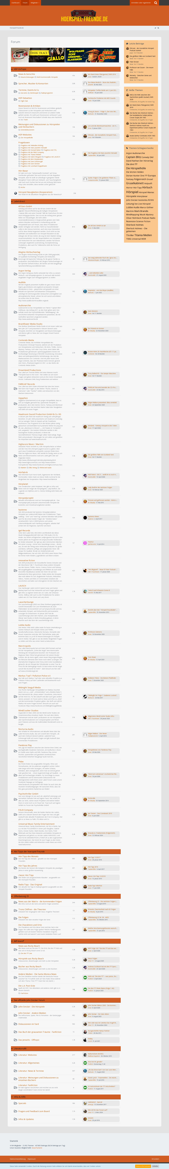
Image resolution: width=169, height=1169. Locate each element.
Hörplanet (23, 484)
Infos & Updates (26, 1119)
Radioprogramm (47, 93)
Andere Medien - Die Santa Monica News (37, 974)
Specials (22, 1103)
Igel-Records (24, 530)
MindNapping (132, 214)
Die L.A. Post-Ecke (26, 985)
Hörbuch (147, 187)
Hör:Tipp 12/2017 (94, 857)
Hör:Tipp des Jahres (27, 865)
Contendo (91, 354)
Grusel (150, 179)
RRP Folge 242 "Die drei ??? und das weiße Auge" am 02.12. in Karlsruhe (113, 948)
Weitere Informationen (143, 1166)
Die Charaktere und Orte (30, 925)
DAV (152, 157)
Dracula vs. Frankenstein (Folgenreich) (101, 833)
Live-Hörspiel (144, 203)
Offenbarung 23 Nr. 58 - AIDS (98, 917)
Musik (142, 214)
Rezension (131, 221)
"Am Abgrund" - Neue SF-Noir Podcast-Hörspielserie (106, 569)
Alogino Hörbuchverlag (29, 252)
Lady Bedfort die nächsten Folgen (100, 487)
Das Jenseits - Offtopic (28, 1040)
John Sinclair (132, 200)
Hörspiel (132, 192)
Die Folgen (23, 917)
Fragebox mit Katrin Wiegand (31, 157)
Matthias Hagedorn (94, 1056)
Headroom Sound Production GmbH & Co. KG (39, 414)
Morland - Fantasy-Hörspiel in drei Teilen (102, 426)
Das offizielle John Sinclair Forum (29, 1000)
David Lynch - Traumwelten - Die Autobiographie (105, 1078)
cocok (90, 1041)
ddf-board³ (19, 941)
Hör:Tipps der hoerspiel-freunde (29, 851)
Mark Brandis (141, 211)
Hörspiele (131, 196)
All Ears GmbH (25, 206)
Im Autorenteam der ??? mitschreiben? (101, 1086)
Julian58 (90, 85)
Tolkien (90, 1033)
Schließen (155, 1166)
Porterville (91, 798)
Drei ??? (143, 175)
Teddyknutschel (93, 736)
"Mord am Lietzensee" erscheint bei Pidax (103, 774)
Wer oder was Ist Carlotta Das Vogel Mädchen (104, 1023)
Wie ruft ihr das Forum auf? (97, 1110)
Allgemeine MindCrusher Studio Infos (101, 716)
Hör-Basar (23, 170)
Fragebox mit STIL (50, 150)
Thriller (130, 235)
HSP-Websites (25, 134)
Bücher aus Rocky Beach (29, 966)
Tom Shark (92, 657)
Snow (89, 101)
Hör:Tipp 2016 (93, 867)
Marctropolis (24, 646)
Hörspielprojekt (25, 498)
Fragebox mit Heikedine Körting (32, 145)
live (136, 203)
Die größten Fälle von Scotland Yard (101, 455)
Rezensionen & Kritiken (29, 106)
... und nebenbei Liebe (95, 273)
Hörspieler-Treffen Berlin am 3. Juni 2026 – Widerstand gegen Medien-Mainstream (117, 90)
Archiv (23, 187)
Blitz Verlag (33, 468)
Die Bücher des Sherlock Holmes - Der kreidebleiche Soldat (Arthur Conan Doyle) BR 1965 (142, 115)
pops (89, 77)
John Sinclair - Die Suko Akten (98, 1014)
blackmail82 (91, 275)
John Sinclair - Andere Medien (32, 1013)
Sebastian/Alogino (93, 260)
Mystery (149, 214)
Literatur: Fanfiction (27, 1085)
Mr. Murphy (91, 331)
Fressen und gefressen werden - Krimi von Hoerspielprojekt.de (110, 500)
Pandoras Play (25, 745)
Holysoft (148, 183)
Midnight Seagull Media (29, 687)
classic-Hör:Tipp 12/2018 (96, 876)
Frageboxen (24, 142)
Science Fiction (143, 221)
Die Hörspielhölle (27, 138)
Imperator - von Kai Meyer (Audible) (100, 290)
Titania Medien (143, 235)
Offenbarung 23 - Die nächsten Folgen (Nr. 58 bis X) (106, 901)
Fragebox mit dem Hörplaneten (32, 159)
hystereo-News (93, 516)
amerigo (90, 1104)
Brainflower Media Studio (30, 324)
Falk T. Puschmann (93, 572)
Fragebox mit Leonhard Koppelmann (34, 166)
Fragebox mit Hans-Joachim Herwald (34, 148)
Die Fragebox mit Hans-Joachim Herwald (102, 153)
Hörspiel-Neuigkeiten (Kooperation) (35, 192)
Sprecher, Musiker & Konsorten (33, 83)
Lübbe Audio (24, 625)
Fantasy (130, 179)
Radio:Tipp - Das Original (30, 884)
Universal (136, 239)
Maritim (23, 468)
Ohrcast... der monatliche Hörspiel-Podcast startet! (106, 135)
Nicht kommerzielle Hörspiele (47, 77)
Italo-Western (93, 311)
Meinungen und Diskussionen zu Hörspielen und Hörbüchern (39, 125)
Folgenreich (140, 179)
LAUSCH (22, 585)
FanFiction (24, 993)
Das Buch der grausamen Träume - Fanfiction (39, 1032)
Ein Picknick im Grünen (96, 328)
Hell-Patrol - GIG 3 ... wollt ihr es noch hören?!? (104, 474)
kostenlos (143, 200)
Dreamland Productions (29, 370)
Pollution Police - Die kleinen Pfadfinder (102, 678)
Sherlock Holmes (135, 224)
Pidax (20, 761)
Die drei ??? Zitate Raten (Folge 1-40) (101, 988)
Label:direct (19, 201)
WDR (143, 239)
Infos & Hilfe (19, 1097)
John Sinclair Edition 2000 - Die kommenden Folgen (106, 1005)
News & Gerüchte (26, 74)
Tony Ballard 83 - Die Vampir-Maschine (102, 373)
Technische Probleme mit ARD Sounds (101, 98)
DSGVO (90, 1118)
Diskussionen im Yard (28, 1024)
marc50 (90, 593)
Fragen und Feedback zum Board (34, 1111)
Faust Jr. (91, 542)
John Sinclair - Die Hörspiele (31, 1006)
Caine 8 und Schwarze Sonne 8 (99, 590)
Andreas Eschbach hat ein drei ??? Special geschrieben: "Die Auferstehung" (114, 966)
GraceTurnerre (37, 1148)
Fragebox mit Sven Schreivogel (32, 161)
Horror (129, 187)
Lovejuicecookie (93, 180)
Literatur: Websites (27, 1055)
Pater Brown (134, 62)
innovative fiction (26, 560)
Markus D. (91, 698)
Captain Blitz (92, 155)
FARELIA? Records (26, 384)
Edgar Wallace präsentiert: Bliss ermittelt (102, 402)
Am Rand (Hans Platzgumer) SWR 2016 (102, 74)
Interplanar (142, 196)
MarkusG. (91, 114)
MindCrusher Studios (28, 710)
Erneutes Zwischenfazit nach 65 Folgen (102, 909)
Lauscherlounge (25, 602)
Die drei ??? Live (26, 953)
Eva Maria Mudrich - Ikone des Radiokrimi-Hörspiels (106, 82)
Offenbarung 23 (21, 896)
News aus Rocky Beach (29, 946)
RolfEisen (91, 93)
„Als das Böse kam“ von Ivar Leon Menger (103, 1070)
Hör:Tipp (137, 187)
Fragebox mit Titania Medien (31, 154)
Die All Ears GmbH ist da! (97, 226)
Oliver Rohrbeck (133, 218)
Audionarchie (24, 305)
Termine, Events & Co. (28, 90)
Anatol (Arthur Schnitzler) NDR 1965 (142, 136)
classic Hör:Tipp (26, 875)
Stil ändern (155, 1159)
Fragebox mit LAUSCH (52, 157)
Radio (152, 218)
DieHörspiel (34, 93)
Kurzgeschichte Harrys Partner (99, 1031)
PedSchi (90, 979)
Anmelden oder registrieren (141, 3)
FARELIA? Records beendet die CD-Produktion (104, 387)
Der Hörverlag (146, 160)
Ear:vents (24, 93)
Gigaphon (23, 398)
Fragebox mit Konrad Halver (31, 150)
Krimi (151, 199)
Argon (129, 153)
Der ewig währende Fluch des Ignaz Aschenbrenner (106, 258)
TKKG (128, 239)
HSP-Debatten (25, 98)
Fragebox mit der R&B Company (32, 152)
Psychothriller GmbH (28, 793)
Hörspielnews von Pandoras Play (99, 750)
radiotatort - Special (95, 1102)
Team (26, 120)
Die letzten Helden (135, 172)
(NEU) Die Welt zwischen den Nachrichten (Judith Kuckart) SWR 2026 (141, 97)
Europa (152, 175)
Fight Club (24, 101)
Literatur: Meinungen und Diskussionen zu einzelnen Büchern (38, 1078)
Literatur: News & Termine (31, 1071)
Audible (22, 282)
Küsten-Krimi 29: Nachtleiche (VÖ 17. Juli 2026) (104, 352)
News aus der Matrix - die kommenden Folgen (40, 901)
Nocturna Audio (25, 729)
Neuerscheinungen (27, 77)
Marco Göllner (146, 207)
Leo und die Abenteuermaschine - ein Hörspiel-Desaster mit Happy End (113, 126)
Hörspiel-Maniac (146, 192)
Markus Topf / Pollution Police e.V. (34, 675)
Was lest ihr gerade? (95, 1062)
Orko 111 (91, 961)
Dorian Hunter (133, 175)
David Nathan (132, 160)
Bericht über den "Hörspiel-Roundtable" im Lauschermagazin (109, 610)
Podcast (145, 218)
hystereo (22, 509)
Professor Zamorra (95, 632)
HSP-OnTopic (20, 69)
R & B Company (25, 810)
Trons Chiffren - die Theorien (32, 909)
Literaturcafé (20, 1048)
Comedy (145, 157)
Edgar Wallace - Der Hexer (97, 733)
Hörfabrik (23, 472)
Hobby (90, 1039)
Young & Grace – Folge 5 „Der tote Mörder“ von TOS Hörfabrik (110, 111)
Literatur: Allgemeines (28, 1063)
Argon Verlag (24, 270)
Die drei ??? (131, 164)
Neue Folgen (92, 958)
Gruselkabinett (135, 183)
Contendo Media (26, 340)
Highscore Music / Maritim (30, 444)
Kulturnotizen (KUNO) (95, 1054)
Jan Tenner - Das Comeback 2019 (100, 813)
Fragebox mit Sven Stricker (30, 164)
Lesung (130, 203)
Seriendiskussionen (27, 130)
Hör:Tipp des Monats (28, 856)
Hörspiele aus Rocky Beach (31, 958)
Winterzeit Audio (45, 468)
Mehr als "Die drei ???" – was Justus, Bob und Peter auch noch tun (111, 976)
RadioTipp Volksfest (95, 886)
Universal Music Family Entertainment (36, 824)
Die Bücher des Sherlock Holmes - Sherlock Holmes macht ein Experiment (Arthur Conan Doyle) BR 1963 (143, 126)
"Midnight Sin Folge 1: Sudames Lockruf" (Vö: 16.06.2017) (108, 695)
